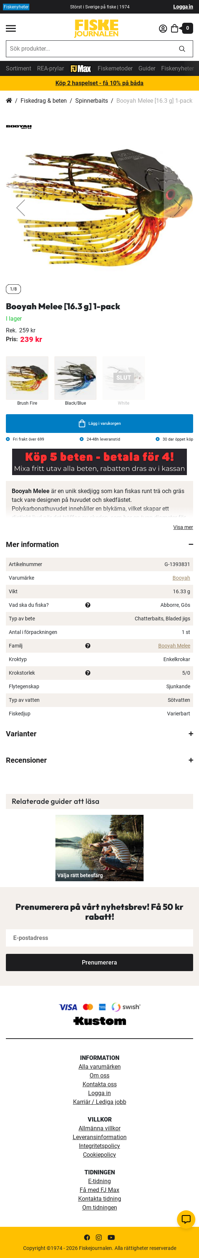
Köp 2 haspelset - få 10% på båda (99, 83)
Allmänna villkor (99, 1128)
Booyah (181, 578)
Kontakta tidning (99, 1198)
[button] (20, 207)
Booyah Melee (174, 646)
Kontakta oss (100, 1084)
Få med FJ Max (99, 1189)
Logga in (183, 7)
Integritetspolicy (99, 1145)
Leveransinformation (100, 1137)
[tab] (99, 544)
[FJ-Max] (81, 68)
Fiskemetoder (115, 68)
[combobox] (88, 49)
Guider (146, 68)
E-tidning (99, 1181)
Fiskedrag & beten (44, 100)
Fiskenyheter (177, 68)
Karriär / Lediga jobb (99, 1101)
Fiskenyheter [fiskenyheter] (16, 7)
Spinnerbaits (91, 100)
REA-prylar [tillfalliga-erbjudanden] (50, 68)
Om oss (99, 1075)
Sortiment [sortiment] (18, 68)
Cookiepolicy (99, 1154)
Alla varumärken (100, 1066)
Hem (9, 100)
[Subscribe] (99, 962)
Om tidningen (99, 1207)
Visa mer (183, 527)
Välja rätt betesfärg (80, 875)
